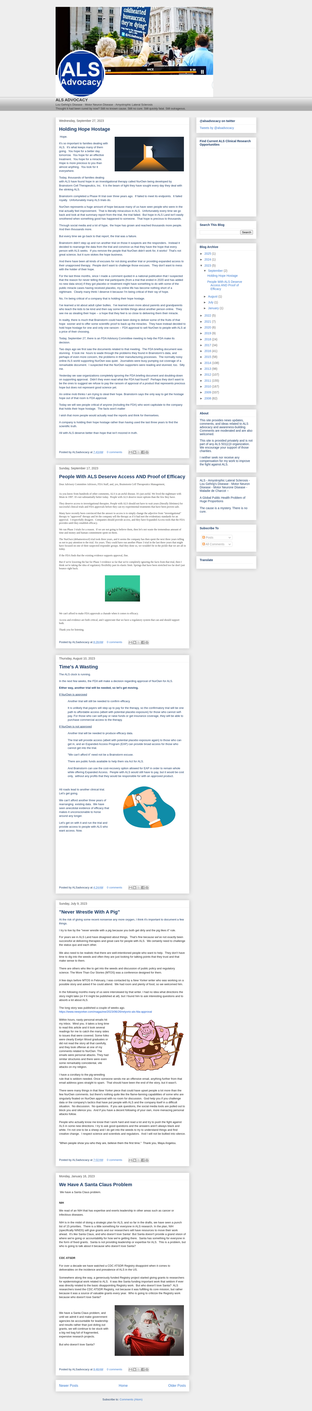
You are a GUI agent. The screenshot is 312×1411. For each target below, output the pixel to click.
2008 (208, 398)
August (213, 296)
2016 (208, 351)
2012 (208, 374)
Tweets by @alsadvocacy (217, 128)
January (214, 308)
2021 (208, 321)
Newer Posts (68, 1385)
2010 (208, 386)
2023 (208, 265)
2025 (208, 253)
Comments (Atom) (131, 1399)
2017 (208, 345)
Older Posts (177, 1385)
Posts (207, 537)
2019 (208, 333)
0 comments (114, 452)
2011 (208, 380)
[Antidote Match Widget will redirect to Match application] (223, 181)
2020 (208, 327)
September (216, 270)
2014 (208, 363)
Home (123, 1385)
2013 (208, 368)
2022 (208, 315)
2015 (208, 357)
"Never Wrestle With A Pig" (89, 912)
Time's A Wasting (78, 666)
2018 (208, 339)
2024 (208, 259)
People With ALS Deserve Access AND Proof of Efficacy (122, 476)
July (211, 302)
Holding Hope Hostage (84, 129)
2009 (208, 392)
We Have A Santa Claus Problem (95, 1184)
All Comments (213, 544)
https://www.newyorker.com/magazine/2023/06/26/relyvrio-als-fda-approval (105, 1011)
